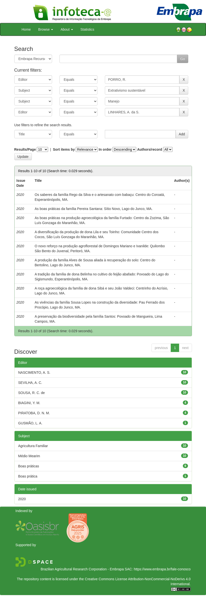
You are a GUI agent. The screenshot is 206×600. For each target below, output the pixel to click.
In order (105, 149)
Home (26, 29)
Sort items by (64, 149)
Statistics (87, 29)
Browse (45, 29)
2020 (22, 499)
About (66, 29)
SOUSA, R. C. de (31, 393)
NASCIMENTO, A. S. (34, 372)
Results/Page (25, 149)
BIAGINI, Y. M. (29, 403)
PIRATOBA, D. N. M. (34, 413)
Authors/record (149, 149)
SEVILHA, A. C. (30, 383)
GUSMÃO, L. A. (30, 423)
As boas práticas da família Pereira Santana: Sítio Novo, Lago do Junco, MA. (94, 209)
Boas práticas (28, 466)
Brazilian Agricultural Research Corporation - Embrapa (82, 569)
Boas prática (27, 476)
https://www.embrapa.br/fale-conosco (162, 569)
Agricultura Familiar (33, 446)
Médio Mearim (29, 456)
